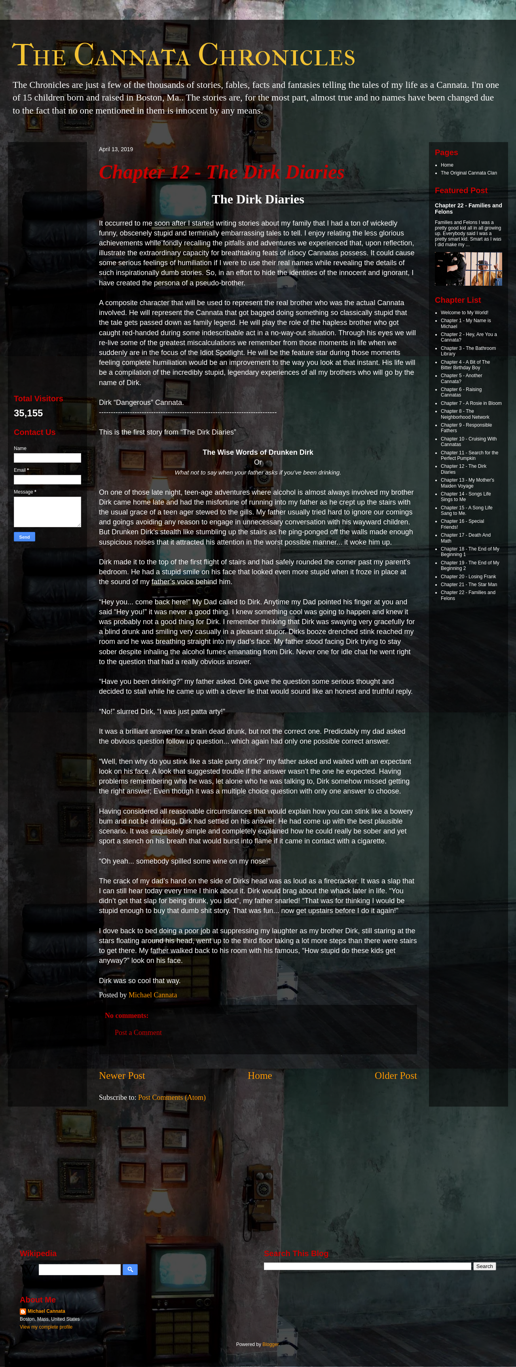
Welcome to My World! (464, 312)
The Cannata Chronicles (184, 55)
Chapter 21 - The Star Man (469, 584)
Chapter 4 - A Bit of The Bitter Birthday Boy (465, 364)
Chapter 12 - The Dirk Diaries (222, 172)
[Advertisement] (47, 266)
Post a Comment (138, 1033)
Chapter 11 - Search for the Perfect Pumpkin (469, 455)
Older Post (396, 1075)
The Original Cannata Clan (469, 173)
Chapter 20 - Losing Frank (468, 576)
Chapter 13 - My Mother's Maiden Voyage (467, 482)
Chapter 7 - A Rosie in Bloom (471, 403)
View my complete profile (46, 1327)
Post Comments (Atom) (172, 1097)
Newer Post (122, 1075)
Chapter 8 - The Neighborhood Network (465, 414)
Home (260, 1075)
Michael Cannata (46, 1311)
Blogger (270, 1344)
